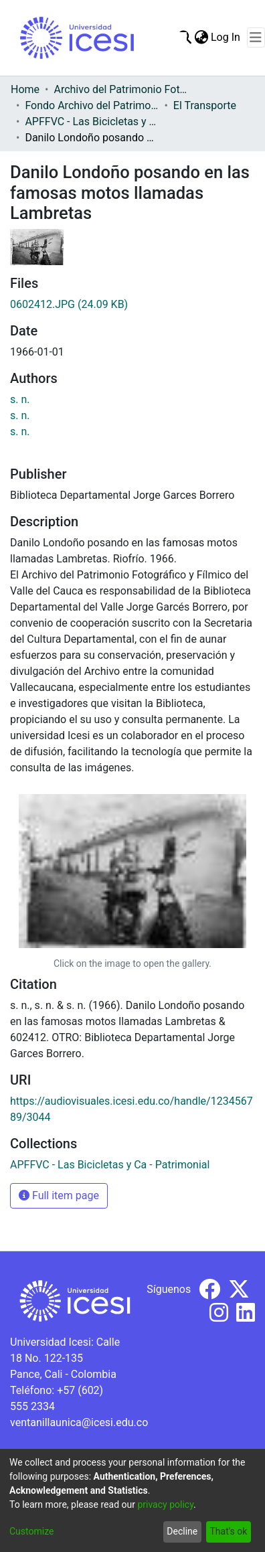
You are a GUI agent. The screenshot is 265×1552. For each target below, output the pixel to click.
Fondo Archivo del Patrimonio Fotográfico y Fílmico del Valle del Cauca (92, 105)
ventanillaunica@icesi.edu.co (79, 1422)
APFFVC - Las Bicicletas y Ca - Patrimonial (92, 121)
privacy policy (165, 1504)
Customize (31, 1531)
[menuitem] (201, 37)
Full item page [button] (59, 1195)
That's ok (228, 1531)
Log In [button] (226, 37)
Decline (182, 1531)
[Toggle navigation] (256, 37)
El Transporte (204, 105)
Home (25, 89)
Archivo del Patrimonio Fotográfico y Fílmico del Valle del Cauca (120, 89)
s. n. (20, 399)
